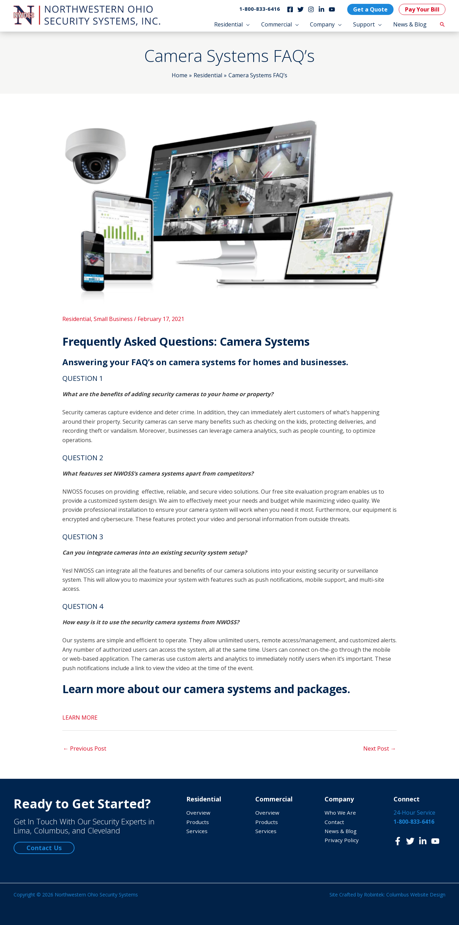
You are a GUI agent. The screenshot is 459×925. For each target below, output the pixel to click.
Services (197, 831)
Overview (198, 812)
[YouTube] (331, 9)
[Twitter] (299, 9)
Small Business (113, 319)
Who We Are (341, 812)
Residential (76, 319)
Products (198, 822)
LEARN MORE (80, 717)
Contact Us (44, 848)
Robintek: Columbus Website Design (404, 894)
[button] (233, 24)
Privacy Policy (342, 840)
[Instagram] (310, 9)
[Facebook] (289, 9)
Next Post (379, 748)
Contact (335, 822)
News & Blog (341, 831)
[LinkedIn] (320, 9)
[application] (247, 24)
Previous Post (84, 748)
